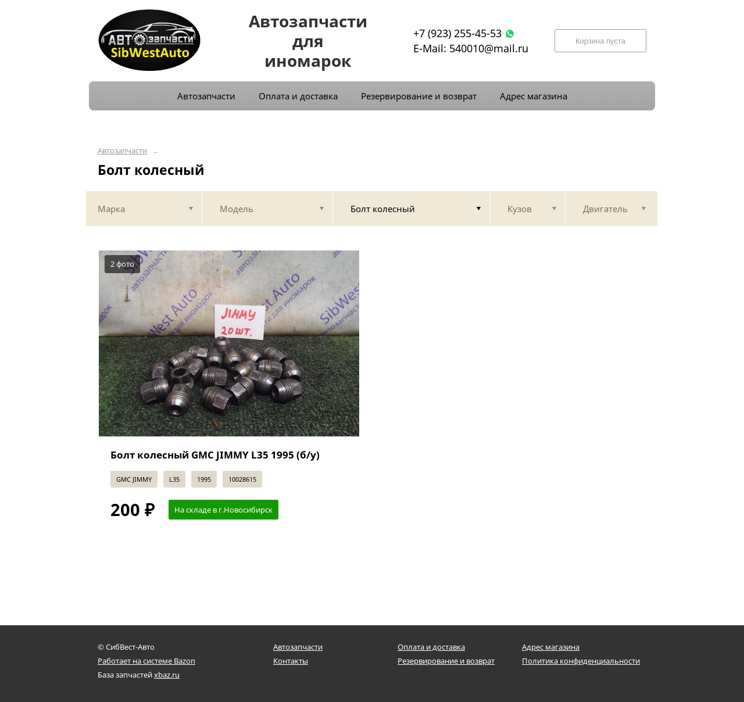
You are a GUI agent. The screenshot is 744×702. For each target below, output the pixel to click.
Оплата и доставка (431, 647)
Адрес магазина (551, 647)
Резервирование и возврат (446, 661)
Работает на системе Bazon (146, 661)
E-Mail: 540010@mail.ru (470, 48)
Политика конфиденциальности (581, 661)
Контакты (290, 661)
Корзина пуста (600, 41)
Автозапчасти (122, 151)
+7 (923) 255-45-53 (457, 33)
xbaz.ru (167, 674)
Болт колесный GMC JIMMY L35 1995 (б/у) (215, 454)
